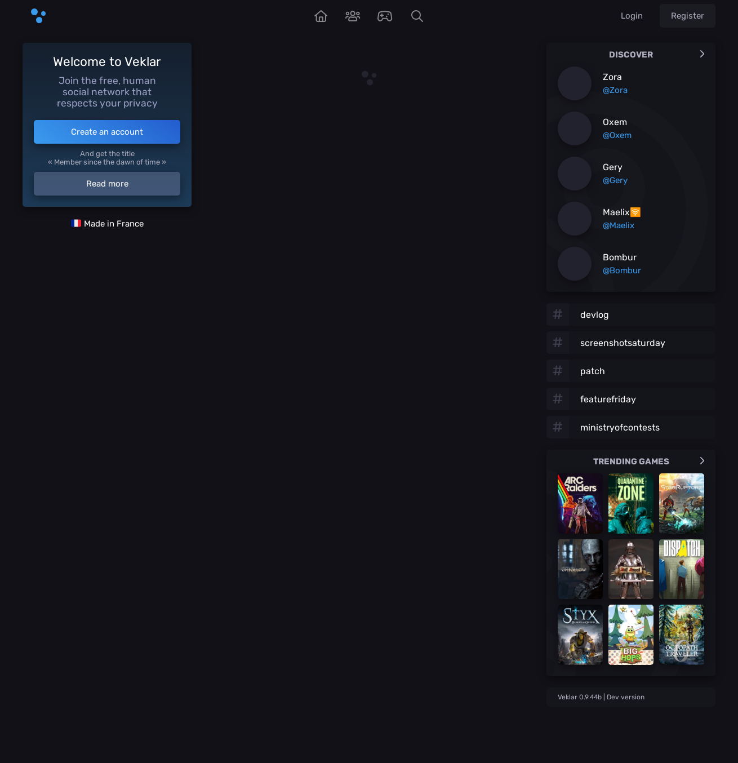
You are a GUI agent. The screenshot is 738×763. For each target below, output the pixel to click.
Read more (107, 184)
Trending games (649, 461)
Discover (656, 55)
